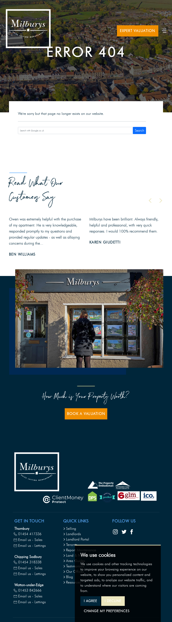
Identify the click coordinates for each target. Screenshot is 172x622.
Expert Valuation (137, 31)
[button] (150, 200)
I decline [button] (113, 601)
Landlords (72, 534)
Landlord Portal (76, 539)
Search (139, 130)
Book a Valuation (86, 414)
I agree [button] (90, 601)
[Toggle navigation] (164, 30)
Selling (69, 528)
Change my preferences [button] (106, 611)
